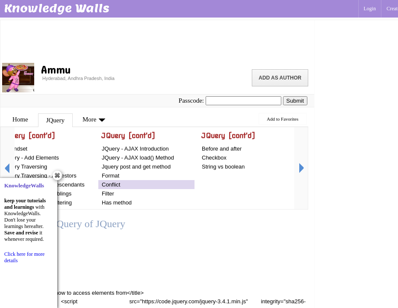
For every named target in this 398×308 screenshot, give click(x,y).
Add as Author (280, 78)
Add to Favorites (282, 118)
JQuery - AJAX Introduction (135, 148)
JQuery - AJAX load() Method (138, 157)
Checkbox (214, 157)
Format (110, 175)
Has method (117, 202)
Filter (108, 193)
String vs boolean (223, 166)
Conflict (111, 184)
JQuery (55, 120)
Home (20, 119)
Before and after (222, 148)
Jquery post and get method (136, 166)
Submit (295, 101)
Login (370, 9)
